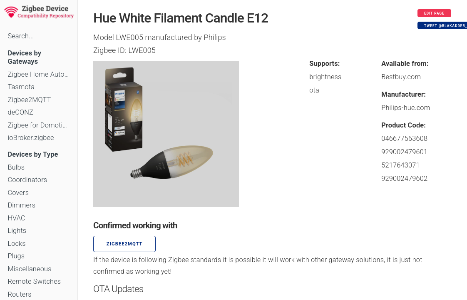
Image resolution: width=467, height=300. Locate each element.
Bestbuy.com (401, 77)
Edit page (434, 13)
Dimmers (21, 205)
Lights (16, 231)
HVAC (16, 218)
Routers (19, 294)
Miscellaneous (29, 269)
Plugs (16, 256)
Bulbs (16, 167)
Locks (16, 244)
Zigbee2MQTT (29, 100)
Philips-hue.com (405, 108)
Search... (20, 36)
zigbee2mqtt (125, 244)
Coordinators (27, 180)
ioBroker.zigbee (30, 138)
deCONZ (20, 112)
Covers (18, 193)
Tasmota (21, 87)
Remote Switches (34, 281)
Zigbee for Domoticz (38, 125)
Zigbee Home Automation (38, 74)
